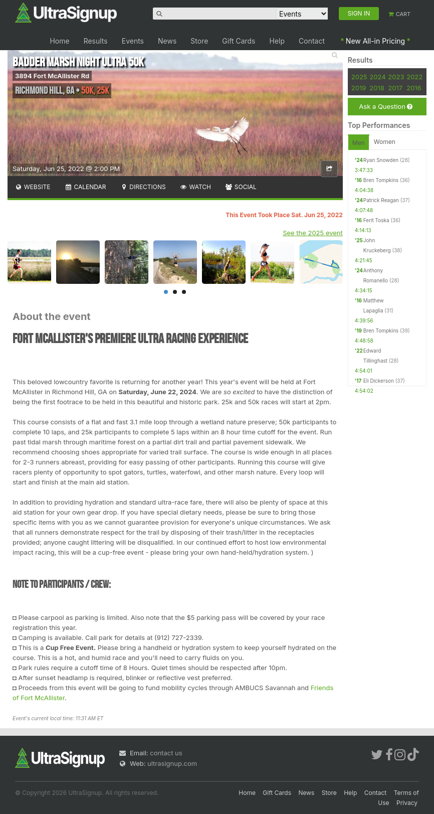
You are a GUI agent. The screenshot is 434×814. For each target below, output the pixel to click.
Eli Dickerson (378, 381)
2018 (376, 88)
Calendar (85, 187)
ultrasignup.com (172, 763)
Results (96, 41)
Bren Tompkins (380, 180)
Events (133, 41)
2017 (395, 88)
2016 (413, 88)
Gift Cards (238, 41)
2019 (358, 88)
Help (277, 41)
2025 (359, 77)
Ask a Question (385, 106)
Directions (142, 187)
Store (199, 41)
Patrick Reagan (381, 200)
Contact (312, 41)
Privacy (406, 802)
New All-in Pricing (375, 41)
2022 (414, 77)
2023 (396, 77)
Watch (195, 187)
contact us (166, 753)
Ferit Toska (376, 220)
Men (358, 142)
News (167, 41)
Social (241, 187)
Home (59, 41)
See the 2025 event (313, 233)
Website (33, 187)
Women (384, 141)
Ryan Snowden (380, 160)
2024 (377, 77)
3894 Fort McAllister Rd (52, 76)
